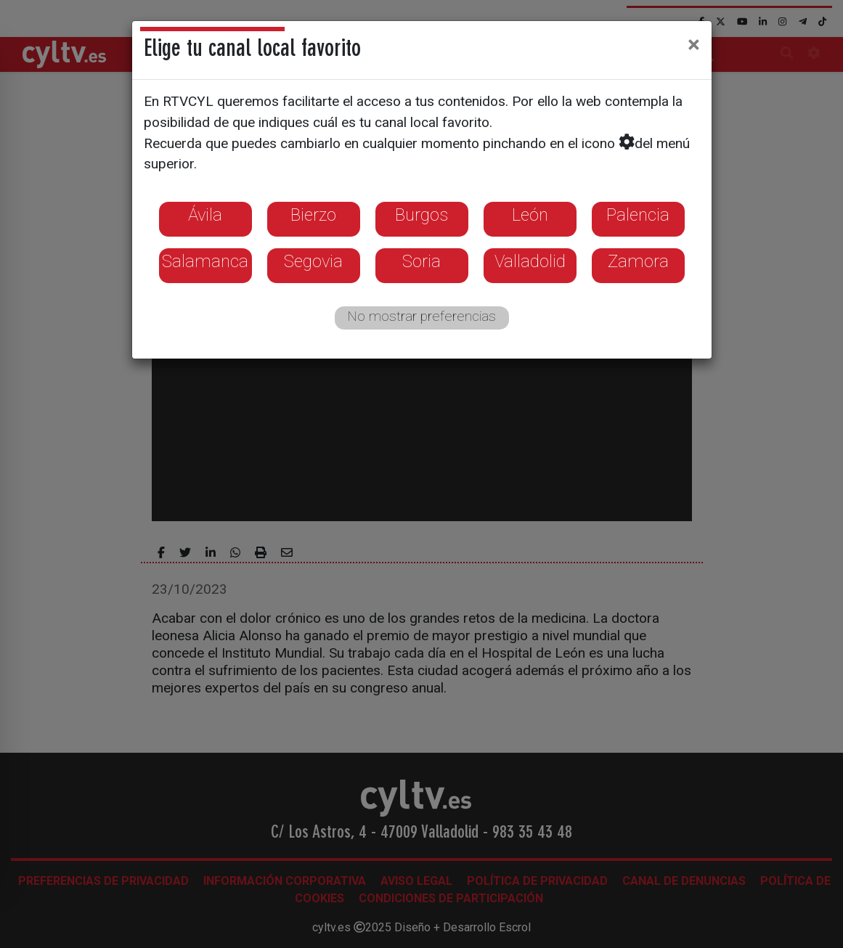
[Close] (694, 44)
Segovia (313, 261)
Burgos (421, 215)
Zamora (638, 261)
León (530, 215)
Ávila (205, 215)
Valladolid (530, 261)
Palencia (637, 215)
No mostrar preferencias (421, 316)
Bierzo (313, 215)
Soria (421, 261)
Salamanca (205, 261)
